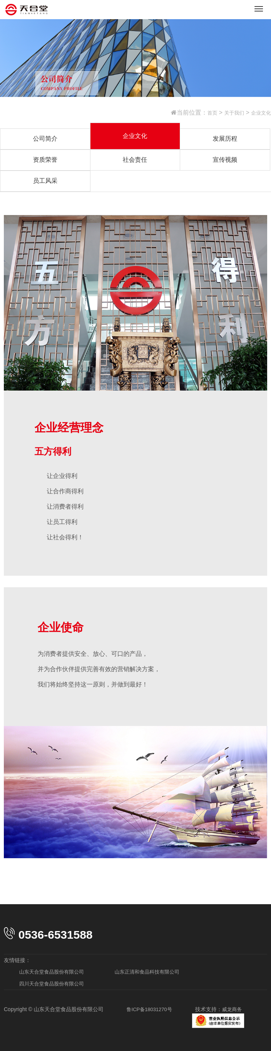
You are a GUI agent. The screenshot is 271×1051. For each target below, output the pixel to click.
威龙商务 (232, 1009)
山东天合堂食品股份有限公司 (51, 972)
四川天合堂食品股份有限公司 (51, 984)
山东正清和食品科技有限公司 (147, 972)
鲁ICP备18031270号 (149, 1009)
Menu (260, 5)
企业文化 (261, 113)
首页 (212, 113)
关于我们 (234, 113)
